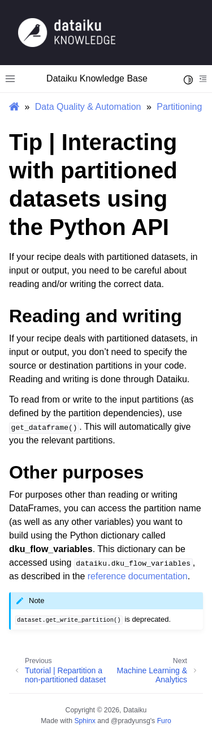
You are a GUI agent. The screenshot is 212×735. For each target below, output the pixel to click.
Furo (164, 721)
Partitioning (179, 107)
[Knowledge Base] (66, 32)
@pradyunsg (130, 721)
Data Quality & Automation (88, 107)
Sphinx (84, 721)
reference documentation (138, 576)
